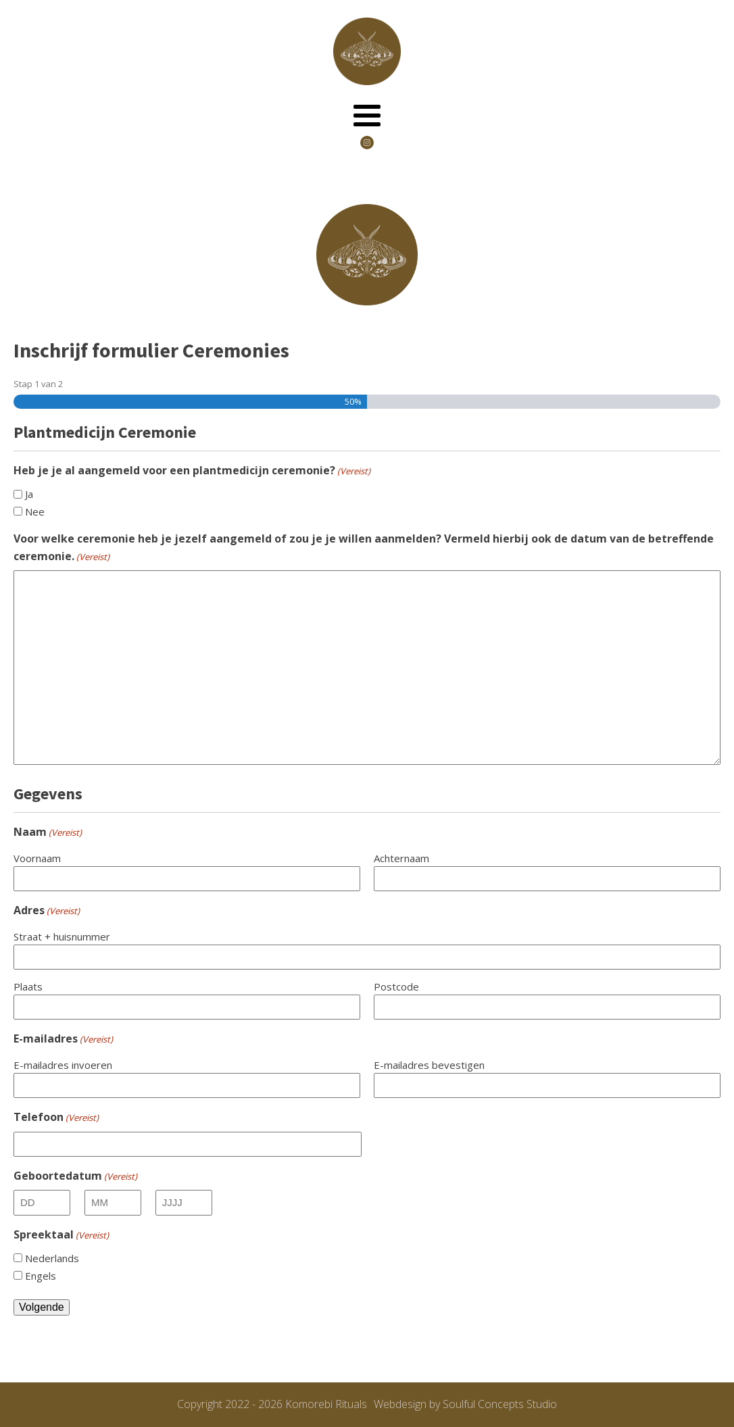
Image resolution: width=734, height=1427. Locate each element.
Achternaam (401, 858)
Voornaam (37, 858)
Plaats (28, 986)
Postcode (396, 986)
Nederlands (52, 1258)
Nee (35, 511)
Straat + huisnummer (62, 936)
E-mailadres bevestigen (429, 1065)
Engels (40, 1275)
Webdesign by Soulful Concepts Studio (465, 1404)
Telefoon (56, 1117)
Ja (29, 494)
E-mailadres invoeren (63, 1065)
